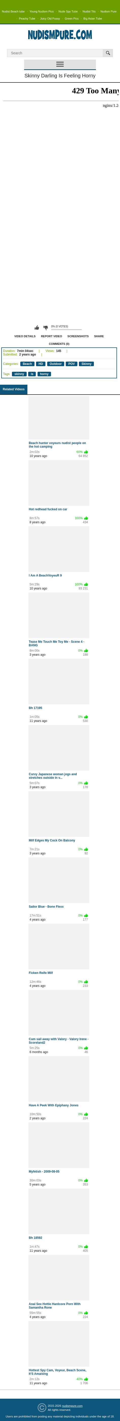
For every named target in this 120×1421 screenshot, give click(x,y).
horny (44, 374)
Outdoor (56, 364)
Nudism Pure (108, 11)
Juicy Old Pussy (50, 18)
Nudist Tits (88, 11)
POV (71, 364)
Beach (27, 364)
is (32, 374)
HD (41, 364)
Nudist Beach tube (13, 11)
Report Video (51, 336)
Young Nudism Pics (42, 11)
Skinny (86, 364)
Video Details (25, 336)
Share (99, 336)
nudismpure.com (72, 1405)
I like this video (36, 327)
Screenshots (78, 336)
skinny (19, 374)
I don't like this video (45, 327)
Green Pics (71, 18)
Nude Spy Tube (68, 11)
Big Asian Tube (92, 18)
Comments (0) (59, 343)
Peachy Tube (27, 18)
